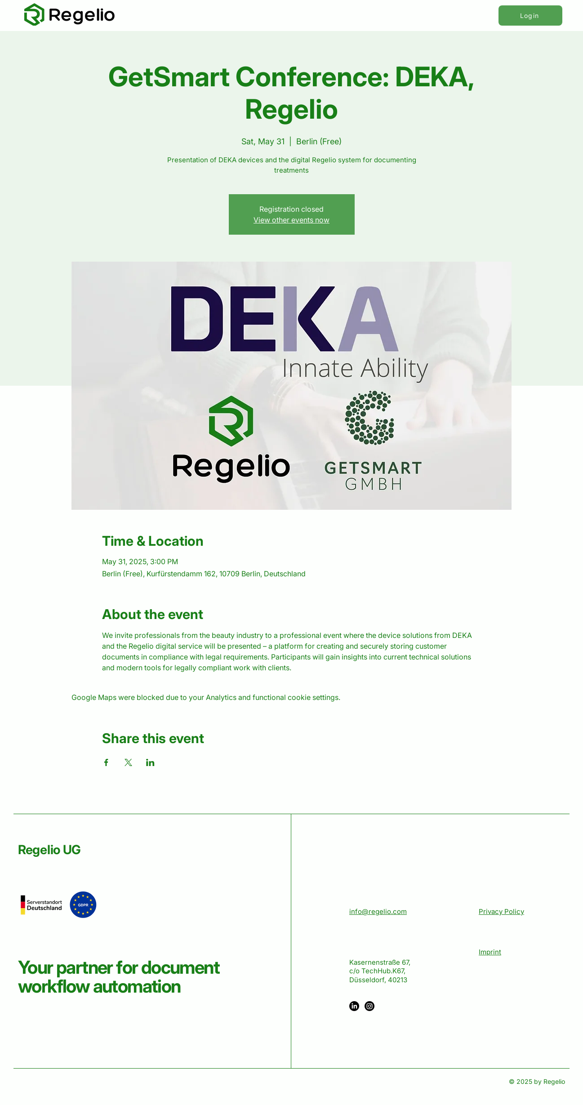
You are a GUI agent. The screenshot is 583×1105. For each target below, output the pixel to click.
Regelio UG (49, 849)
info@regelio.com (378, 911)
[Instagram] (369, 1006)
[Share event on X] (128, 762)
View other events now (291, 219)
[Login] (530, 15)
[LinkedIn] (354, 1006)
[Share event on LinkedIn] (150, 762)
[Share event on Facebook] (106, 762)
